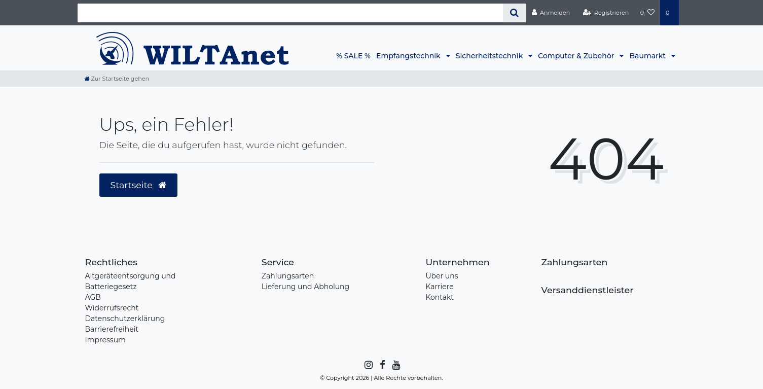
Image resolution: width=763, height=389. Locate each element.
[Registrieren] (605, 12)
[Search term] (290, 13)
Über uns (441, 275)
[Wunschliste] (647, 12)
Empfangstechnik (409, 55)
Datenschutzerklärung (125, 318)
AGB (93, 297)
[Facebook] (381, 365)
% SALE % (353, 55)
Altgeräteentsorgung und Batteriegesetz (130, 281)
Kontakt (439, 297)
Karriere (439, 286)
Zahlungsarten (288, 275)
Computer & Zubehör (577, 55)
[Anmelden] (550, 12)
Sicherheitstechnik (490, 55)
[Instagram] (368, 365)
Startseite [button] (139, 185)
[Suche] (514, 13)
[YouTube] (396, 365)
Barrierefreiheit (112, 329)
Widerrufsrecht (112, 307)
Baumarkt (648, 55)
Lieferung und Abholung (305, 286)
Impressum (105, 339)
